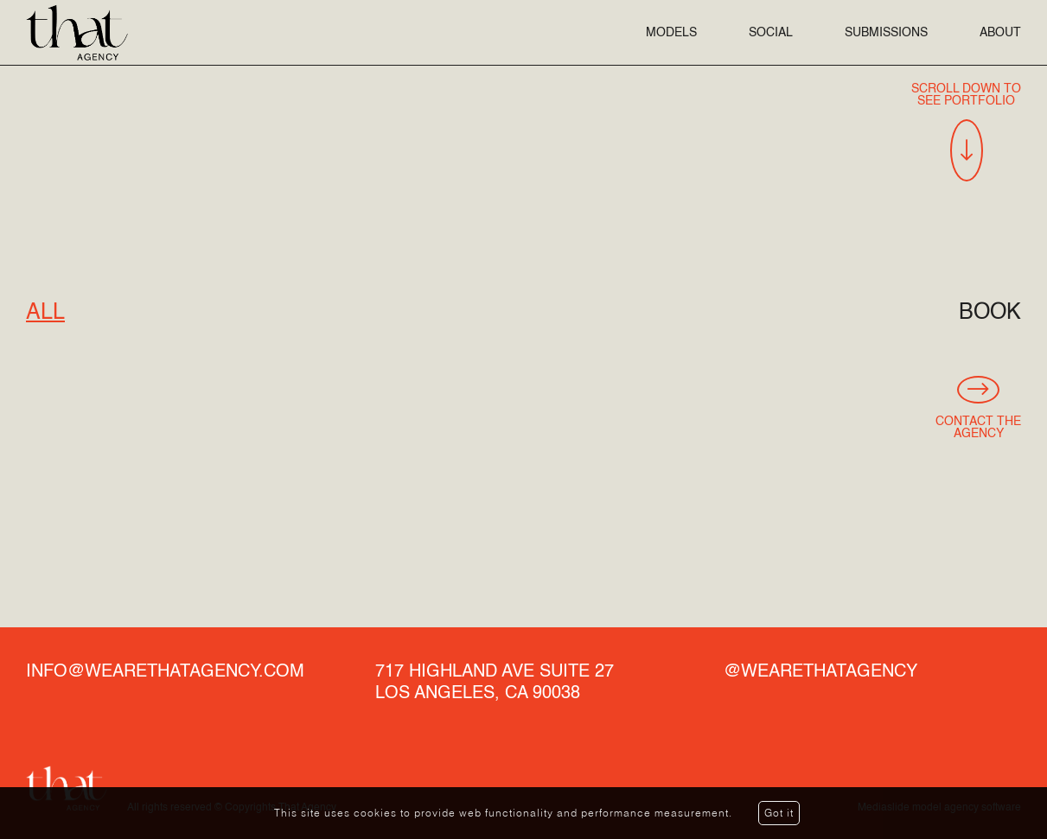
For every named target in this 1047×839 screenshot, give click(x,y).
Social (771, 33)
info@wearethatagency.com (165, 672)
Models (671, 33)
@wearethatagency (820, 672)
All (45, 313)
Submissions (886, 33)
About (1000, 33)
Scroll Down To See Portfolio (966, 132)
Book (990, 313)
